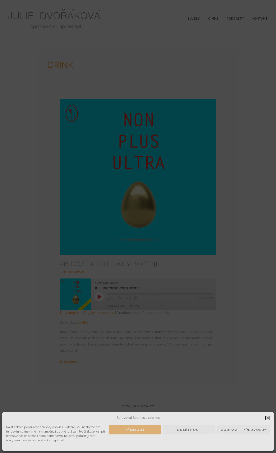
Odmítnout (189, 430)
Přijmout (135, 430)
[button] (268, 418)
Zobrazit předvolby (244, 430)
